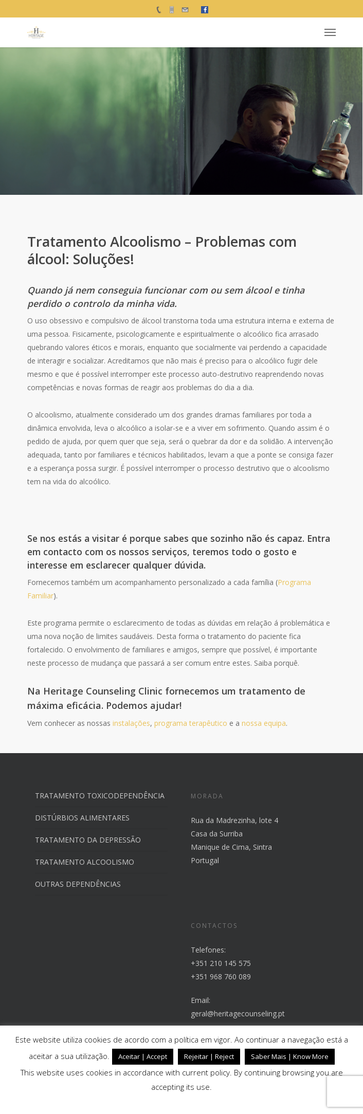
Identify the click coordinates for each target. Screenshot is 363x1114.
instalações (131, 723)
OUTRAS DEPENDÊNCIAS (78, 884)
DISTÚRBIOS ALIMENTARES (82, 818)
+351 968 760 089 (221, 976)
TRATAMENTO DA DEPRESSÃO (88, 840)
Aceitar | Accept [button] (142, 1056)
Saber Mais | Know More (290, 1056)
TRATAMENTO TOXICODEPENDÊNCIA (100, 795)
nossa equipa (264, 723)
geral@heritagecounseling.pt (238, 1013)
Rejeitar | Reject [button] (209, 1056)
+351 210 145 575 (221, 963)
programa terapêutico (190, 723)
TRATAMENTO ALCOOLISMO (84, 862)
